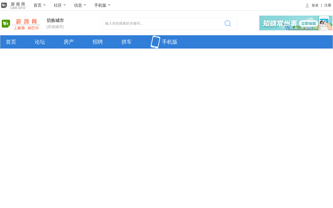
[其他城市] (55, 27)
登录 (311, 5)
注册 (327, 5)
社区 (60, 5)
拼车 (126, 42)
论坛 (40, 42)
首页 (40, 5)
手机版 (102, 5)
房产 (69, 42)
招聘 (97, 42)
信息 (80, 5)
